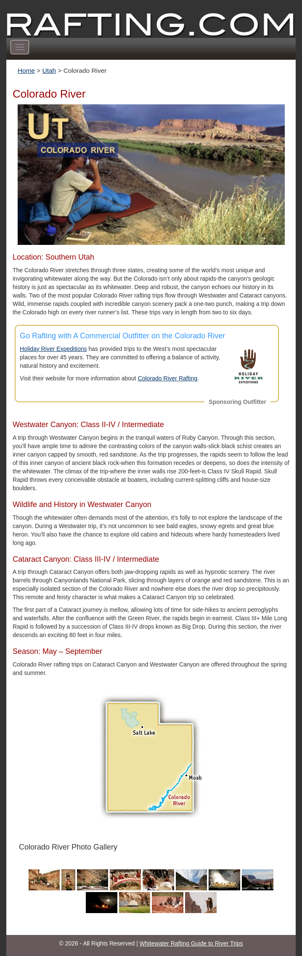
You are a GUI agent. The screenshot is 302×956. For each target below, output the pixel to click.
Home (26, 70)
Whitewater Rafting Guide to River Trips (191, 943)
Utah (49, 70)
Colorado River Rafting (168, 378)
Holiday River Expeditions (53, 348)
